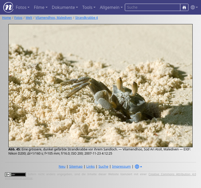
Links (90, 166)
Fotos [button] (21, 7)
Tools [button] (87, 7)
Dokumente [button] (63, 7)
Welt (29, 17)
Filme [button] (39, 7)
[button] (193, 7)
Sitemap (75, 166)
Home (6, 17)
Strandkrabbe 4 (86, 17)
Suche (103, 166)
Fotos (18, 17)
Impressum (121, 166)
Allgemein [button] (109, 7)
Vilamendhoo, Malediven (54, 17)
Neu (62, 166)
